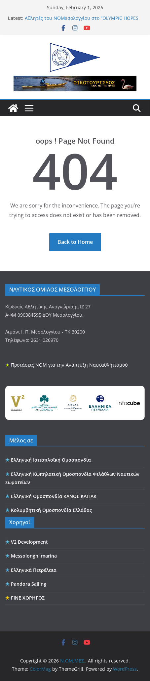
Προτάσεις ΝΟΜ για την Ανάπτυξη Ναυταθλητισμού (69, 365)
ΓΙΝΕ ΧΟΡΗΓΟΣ (28, 598)
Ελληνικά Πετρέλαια (33, 570)
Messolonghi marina (34, 556)
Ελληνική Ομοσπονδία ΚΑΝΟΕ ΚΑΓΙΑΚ (53, 496)
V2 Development (29, 542)
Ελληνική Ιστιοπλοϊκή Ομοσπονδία (51, 460)
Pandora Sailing (28, 584)
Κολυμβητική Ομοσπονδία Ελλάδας (51, 510)
